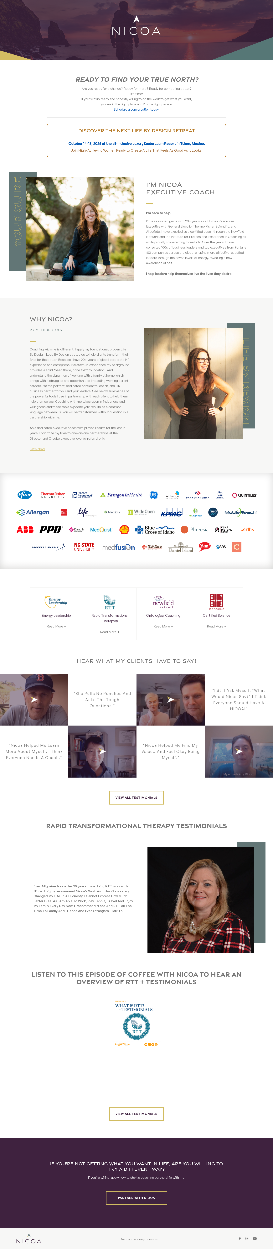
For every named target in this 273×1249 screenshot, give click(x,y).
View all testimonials (136, 798)
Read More (55, 626)
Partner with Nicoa (136, 1198)
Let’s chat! (37, 449)
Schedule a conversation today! (136, 109)
